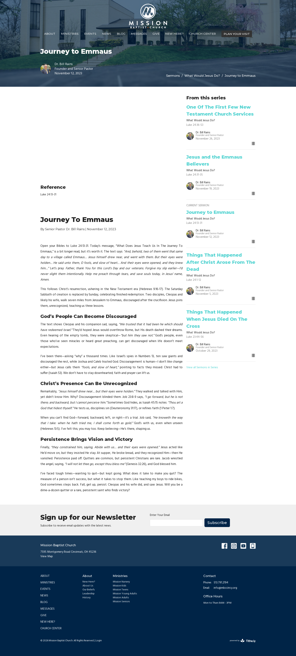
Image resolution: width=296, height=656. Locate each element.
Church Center (202, 33)
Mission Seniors (121, 601)
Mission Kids (119, 586)
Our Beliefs (88, 590)
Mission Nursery (121, 582)
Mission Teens (120, 590)
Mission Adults (121, 597)
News (106, 33)
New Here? (174, 33)
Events (90, 33)
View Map (46, 556)
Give (156, 33)
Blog (121, 33)
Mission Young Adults (125, 594)
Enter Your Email (160, 515)
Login (99, 641)
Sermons (173, 75)
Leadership (88, 594)
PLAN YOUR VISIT (237, 34)
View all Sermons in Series (202, 367)
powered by (243, 640)
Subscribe (217, 522)
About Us (87, 586)
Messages (139, 33)
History (86, 597)
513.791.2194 (221, 583)
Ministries (70, 33)
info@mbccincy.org (225, 588)
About (49, 33)
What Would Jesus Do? (202, 75)
